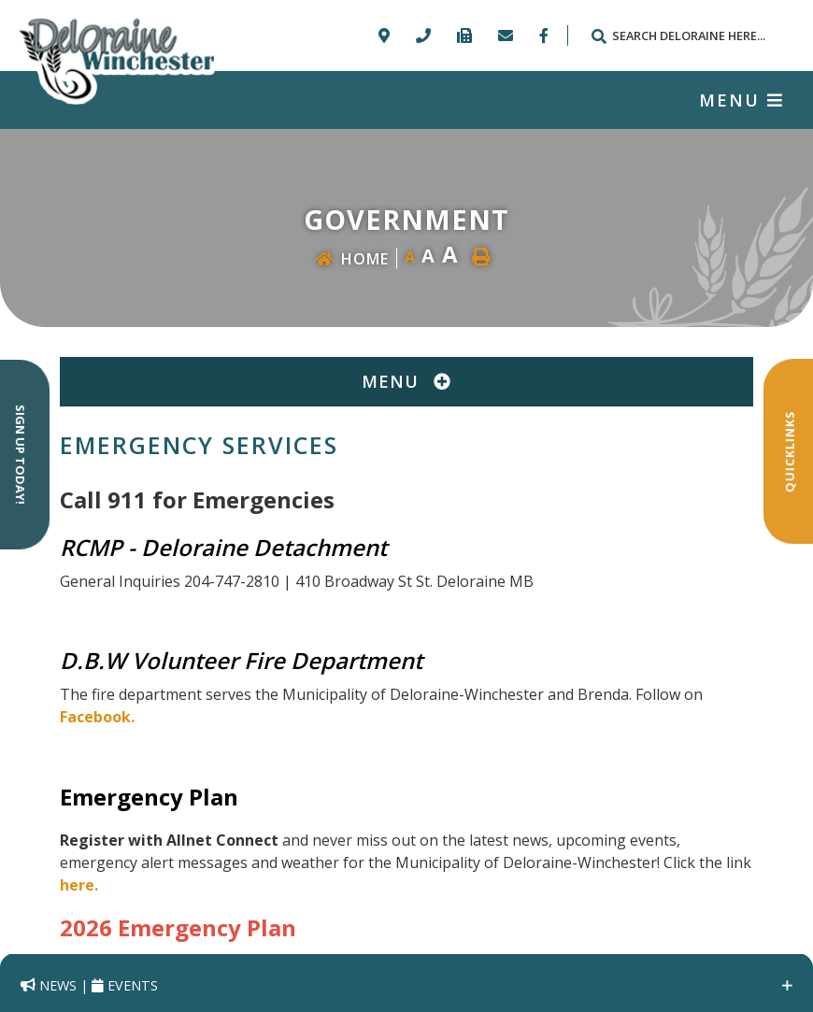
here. (79, 885)
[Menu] (741, 100)
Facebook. (97, 716)
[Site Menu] (406, 381)
